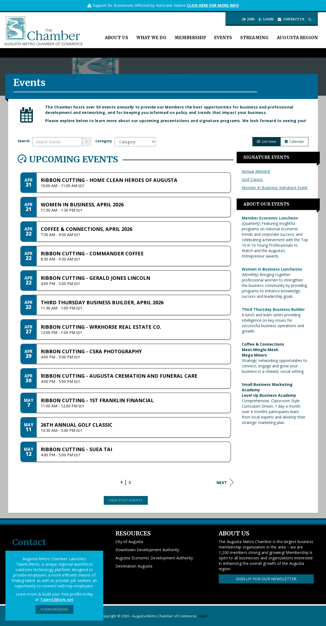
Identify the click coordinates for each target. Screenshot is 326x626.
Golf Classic (252, 179)
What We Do (151, 37)
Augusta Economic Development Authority (154, 557)
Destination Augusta (134, 566)
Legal (202, 616)
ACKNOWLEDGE (54, 609)
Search (24, 141)
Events (223, 37)
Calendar (294, 141)
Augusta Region (297, 37)
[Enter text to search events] (57, 141)
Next (225, 482)
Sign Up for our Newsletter (266, 578)
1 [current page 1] (121, 482)
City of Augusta (129, 541)
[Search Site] (310, 19)
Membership (190, 37)
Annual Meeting (256, 171)
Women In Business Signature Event (275, 187)
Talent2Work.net (57, 599)
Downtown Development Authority (147, 549)
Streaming (254, 37)
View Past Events (126, 500)
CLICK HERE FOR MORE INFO (213, 5)
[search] (86, 141)
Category (103, 141)
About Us (116, 37)
